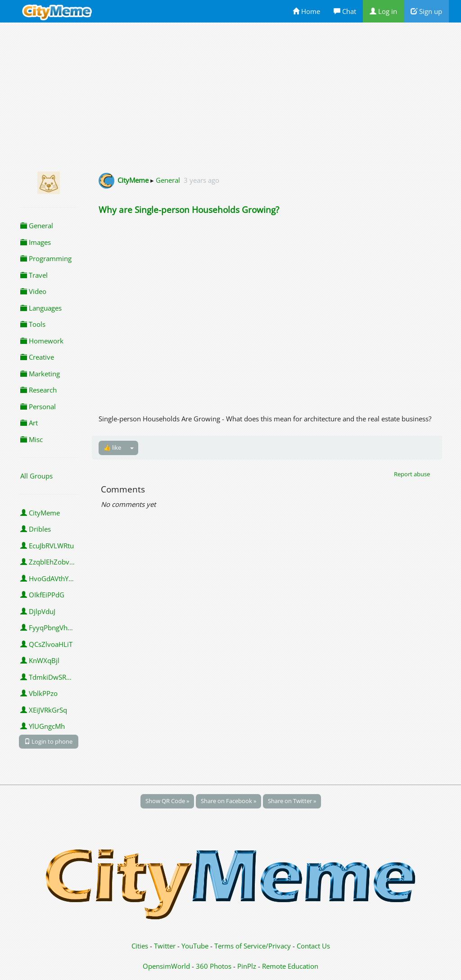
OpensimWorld (166, 966)
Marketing (40, 373)
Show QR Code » (167, 801)
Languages (41, 307)
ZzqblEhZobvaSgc (49, 561)
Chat (345, 11)
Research (38, 389)
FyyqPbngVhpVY (49, 627)
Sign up (426, 11)
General (36, 225)
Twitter (165, 945)
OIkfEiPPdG (42, 594)
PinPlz (246, 966)
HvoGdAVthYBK (48, 578)
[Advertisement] (230, 95)
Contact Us (313, 945)
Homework (41, 340)
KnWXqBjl (39, 660)
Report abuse (412, 474)
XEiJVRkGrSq (43, 709)
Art (29, 422)
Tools (32, 324)
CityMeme (40, 512)
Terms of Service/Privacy (252, 945)
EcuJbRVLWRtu (47, 545)
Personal (38, 406)
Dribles (35, 528)
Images (35, 242)
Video (33, 291)
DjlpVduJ (37, 611)
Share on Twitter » (292, 801)
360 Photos (213, 966)
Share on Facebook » (228, 801)
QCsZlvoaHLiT (46, 644)
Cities (139, 945)
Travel (34, 275)
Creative (37, 356)
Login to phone (48, 741)
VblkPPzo (39, 693)
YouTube (194, 945)
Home (306, 11)
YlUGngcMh (42, 726)
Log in (383, 11)
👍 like (112, 447)
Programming (46, 258)
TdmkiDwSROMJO (49, 677)
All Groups (36, 475)
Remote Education (290, 966)
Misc (31, 439)
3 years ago (201, 180)
